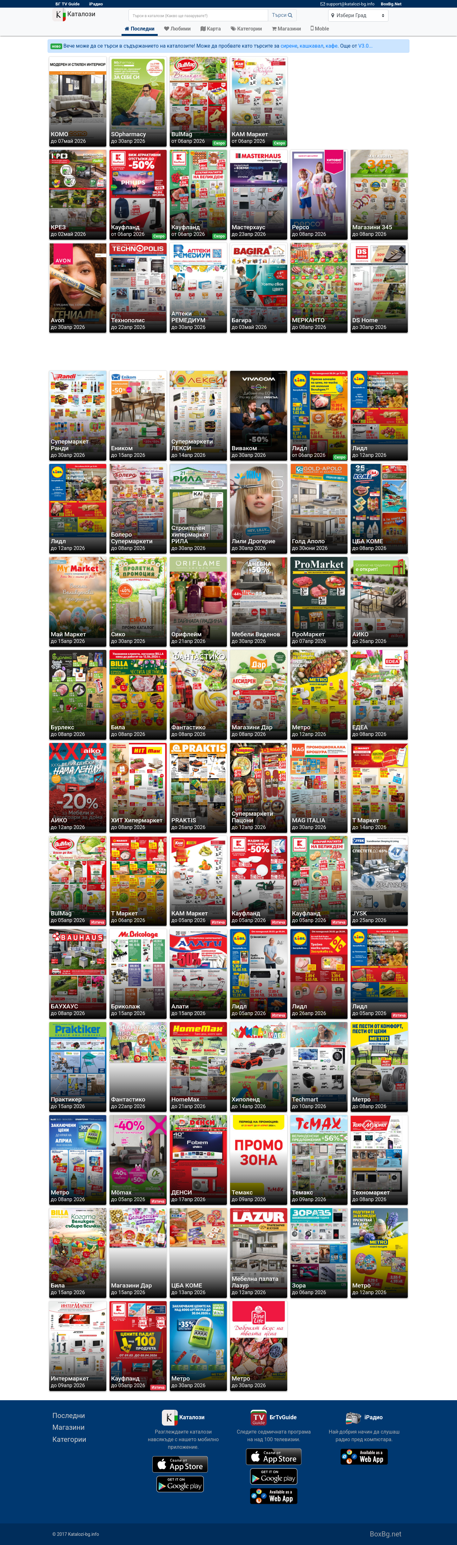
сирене (289, 46)
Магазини (68, 1427)
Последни (68, 1416)
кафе (331, 46)
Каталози (74, 14)
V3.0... (365, 46)
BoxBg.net (385, 1534)
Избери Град (349, 15)
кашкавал (311, 46)
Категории (69, 1439)
